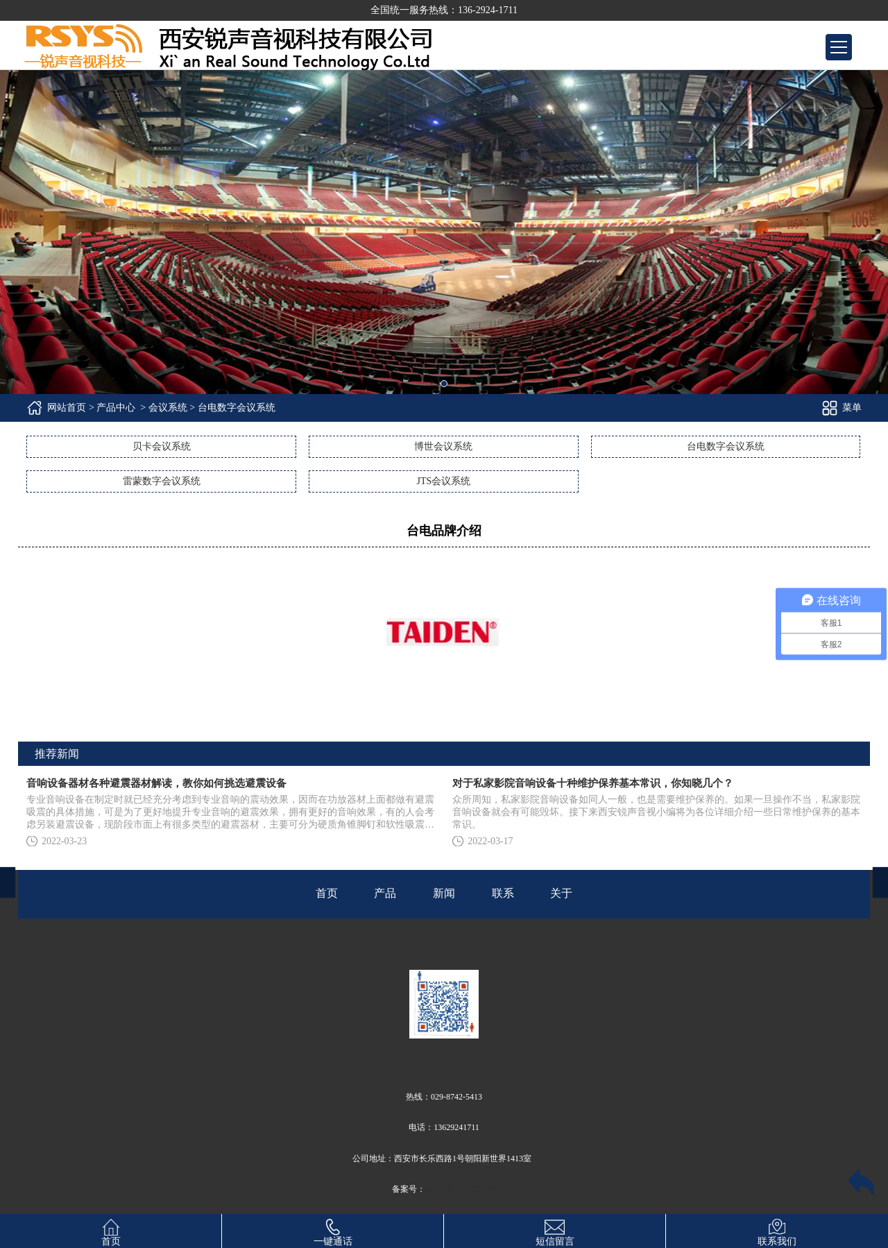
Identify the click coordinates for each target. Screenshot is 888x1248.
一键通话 (333, 1230)
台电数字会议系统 (726, 446)
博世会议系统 (443, 446)
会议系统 (167, 407)
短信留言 (555, 1230)
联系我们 (777, 1230)
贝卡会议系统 (162, 446)
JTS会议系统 (443, 481)
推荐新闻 (57, 754)
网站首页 (66, 407)
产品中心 (115, 407)
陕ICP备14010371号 (461, 1189)
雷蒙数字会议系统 (161, 481)
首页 (111, 1230)
